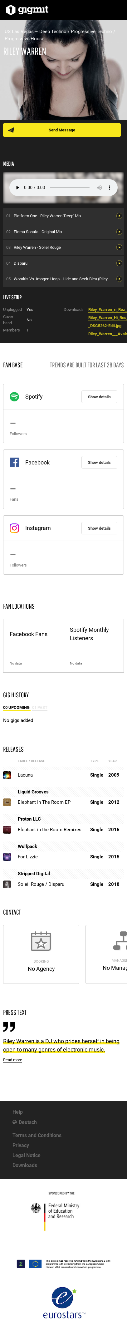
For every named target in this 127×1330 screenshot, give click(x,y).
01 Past (39, 707)
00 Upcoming (17, 707)
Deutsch (28, 1122)
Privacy (20, 1145)
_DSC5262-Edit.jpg (104, 325)
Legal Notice (26, 1155)
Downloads (24, 1165)
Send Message (62, 130)
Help (17, 1112)
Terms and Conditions (36, 1135)
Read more (12, 1060)
